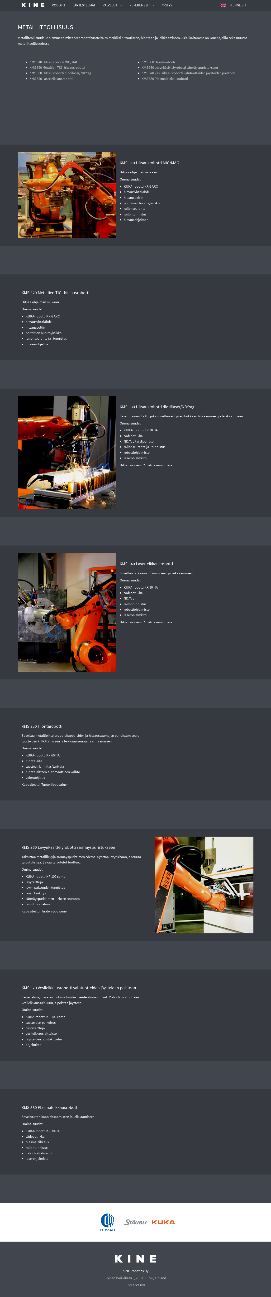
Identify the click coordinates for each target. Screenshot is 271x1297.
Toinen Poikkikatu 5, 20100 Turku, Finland (135, 1278)
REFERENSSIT (139, 5)
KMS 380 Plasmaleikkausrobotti (165, 79)
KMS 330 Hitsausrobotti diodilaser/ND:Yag (60, 73)
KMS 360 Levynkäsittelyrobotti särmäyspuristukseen (180, 67)
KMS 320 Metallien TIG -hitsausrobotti (57, 67)
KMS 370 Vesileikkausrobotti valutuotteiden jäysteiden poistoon (188, 73)
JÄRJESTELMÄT (84, 5)
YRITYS (167, 5)
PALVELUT (110, 5)
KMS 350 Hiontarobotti (158, 62)
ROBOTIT (59, 5)
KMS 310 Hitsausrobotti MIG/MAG (53, 62)
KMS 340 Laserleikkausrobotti (51, 79)
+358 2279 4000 (135, 1285)
